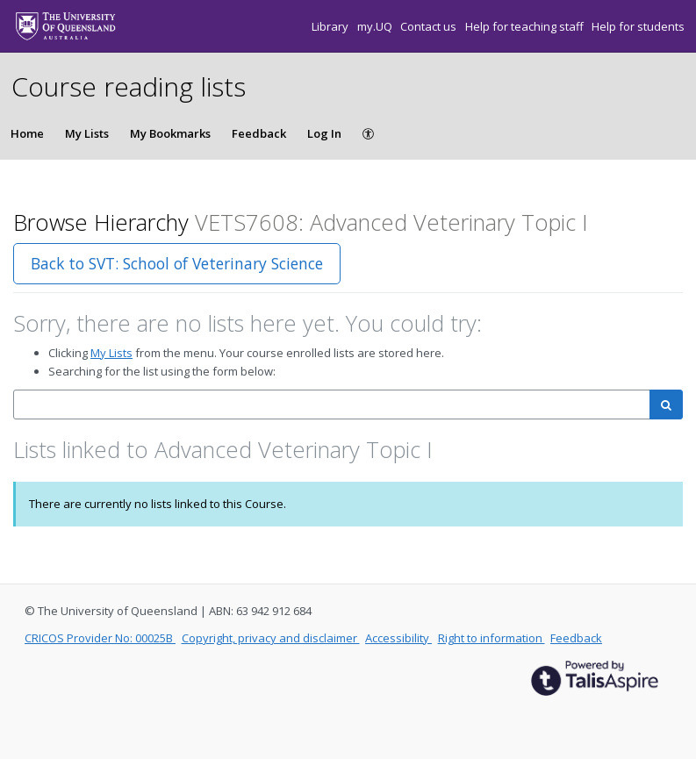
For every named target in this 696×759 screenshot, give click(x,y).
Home (27, 133)
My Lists (87, 133)
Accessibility (398, 638)
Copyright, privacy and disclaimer (271, 638)
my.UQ (376, 26)
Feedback (259, 133)
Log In (324, 133)
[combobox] (331, 405)
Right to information (491, 638)
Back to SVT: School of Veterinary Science (177, 263)
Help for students (638, 26)
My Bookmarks (170, 133)
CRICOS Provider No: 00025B (100, 638)
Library (331, 26)
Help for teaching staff (525, 26)
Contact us (429, 26)
